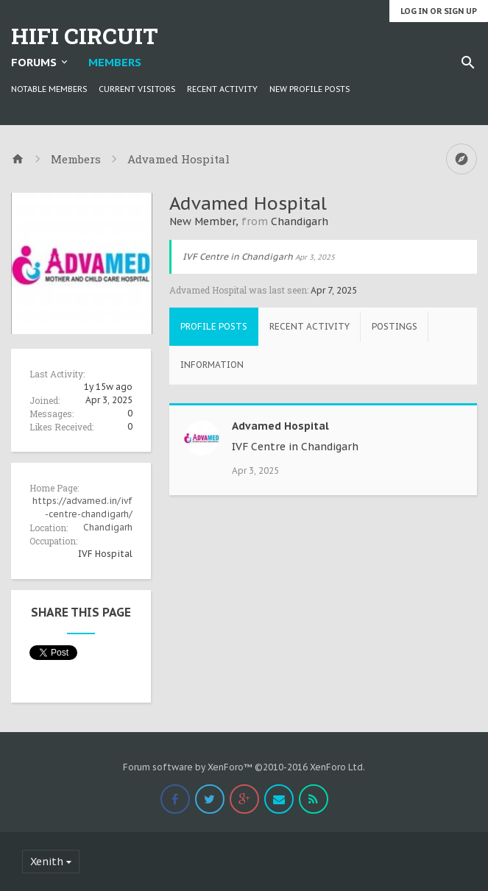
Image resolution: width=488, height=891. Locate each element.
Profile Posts (213, 326)
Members (114, 62)
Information (212, 364)
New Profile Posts (309, 89)
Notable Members (49, 89)
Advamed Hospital (280, 426)
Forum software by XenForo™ (244, 767)
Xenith (46, 861)
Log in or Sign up (438, 11)
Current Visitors (137, 89)
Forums (34, 62)
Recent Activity (222, 89)
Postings (394, 326)
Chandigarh (107, 527)
